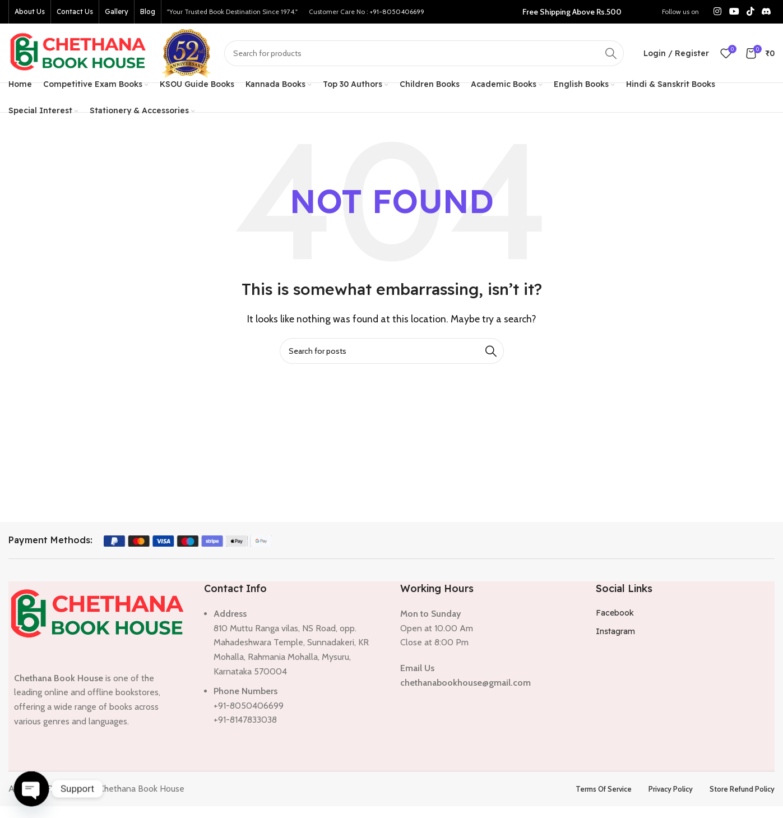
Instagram (615, 631)
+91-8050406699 (397, 11)
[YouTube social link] (734, 11)
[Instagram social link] (717, 11)
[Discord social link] (766, 11)
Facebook (615, 613)
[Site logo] (78, 52)
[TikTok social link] (750, 11)
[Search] (424, 53)
